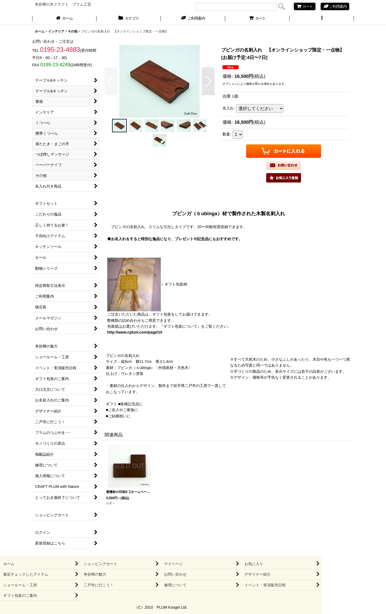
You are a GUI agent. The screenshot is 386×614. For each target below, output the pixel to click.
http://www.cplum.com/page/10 (134, 332)
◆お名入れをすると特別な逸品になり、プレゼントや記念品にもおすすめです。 (174, 239)
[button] (322, 19)
